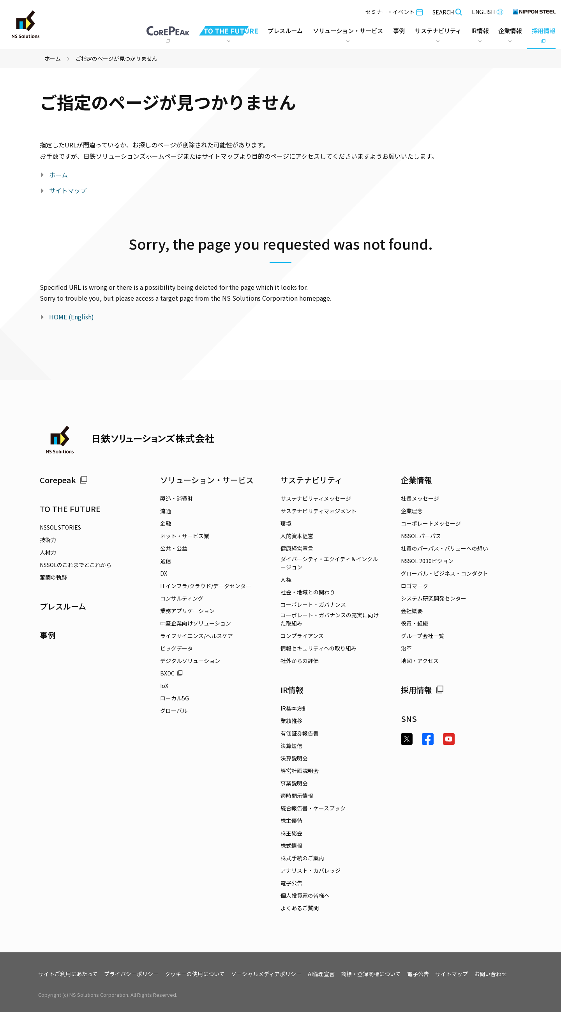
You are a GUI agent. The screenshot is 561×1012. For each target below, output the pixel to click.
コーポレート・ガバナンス (313, 604)
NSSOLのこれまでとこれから (75, 565)
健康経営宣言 (296, 548)
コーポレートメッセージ (431, 523)
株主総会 (291, 833)
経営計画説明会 (299, 771)
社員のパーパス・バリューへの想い (444, 548)
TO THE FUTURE (70, 508)
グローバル (173, 710)
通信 (165, 561)
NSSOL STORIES (60, 527)
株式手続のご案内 (302, 858)
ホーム (52, 58)
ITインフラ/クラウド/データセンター (205, 586)
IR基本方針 (294, 708)
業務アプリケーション (187, 611)
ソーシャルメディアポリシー (266, 974)
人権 (285, 579)
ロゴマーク (414, 586)
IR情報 (291, 689)
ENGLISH (487, 12)
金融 (165, 523)
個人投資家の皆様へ (305, 895)
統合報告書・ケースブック (313, 808)
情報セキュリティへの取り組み (318, 648)
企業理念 (412, 511)
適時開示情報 (296, 795)
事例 (47, 635)
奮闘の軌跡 (53, 577)
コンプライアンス (302, 636)
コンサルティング (181, 598)
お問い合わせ (490, 974)
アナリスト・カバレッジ (310, 870)
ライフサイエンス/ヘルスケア (196, 636)
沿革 (406, 648)
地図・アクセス (420, 661)
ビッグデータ (176, 648)
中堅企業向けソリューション (195, 623)
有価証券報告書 (299, 733)
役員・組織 (414, 623)
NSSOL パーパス (421, 536)
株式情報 (291, 845)
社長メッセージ (420, 498)
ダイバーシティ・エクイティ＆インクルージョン (329, 563)
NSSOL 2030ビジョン (427, 561)
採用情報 (422, 689)
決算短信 (291, 746)
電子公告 (291, 883)
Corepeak (64, 480)
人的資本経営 (296, 536)
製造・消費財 (176, 498)
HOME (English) (71, 316)
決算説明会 (294, 758)
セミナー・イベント (394, 12)
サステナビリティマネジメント (318, 511)
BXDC (171, 673)
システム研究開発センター (433, 598)
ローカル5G (174, 698)
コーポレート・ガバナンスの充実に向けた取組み (329, 619)
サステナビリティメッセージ (315, 498)
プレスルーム (270, 30)
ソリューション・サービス (207, 480)
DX (163, 573)
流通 (165, 511)
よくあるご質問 (299, 908)
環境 (285, 523)
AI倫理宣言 (321, 974)
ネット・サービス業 (184, 536)
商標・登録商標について (371, 974)
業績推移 (291, 721)
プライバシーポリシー (131, 974)
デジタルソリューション (190, 661)
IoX (164, 685)
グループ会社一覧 (422, 636)
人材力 (48, 552)
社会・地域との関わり (307, 592)
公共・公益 (173, 548)
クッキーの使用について (195, 974)
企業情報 (416, 480)
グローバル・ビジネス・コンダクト (444, 573)
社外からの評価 (299, 661)
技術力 (48, 540)
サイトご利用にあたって (68, 974)
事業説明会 (294, 783)
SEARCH (447, 12)
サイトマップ (67, 190)
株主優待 (291, 820)
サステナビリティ (311, 480)
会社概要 (412, 611)
